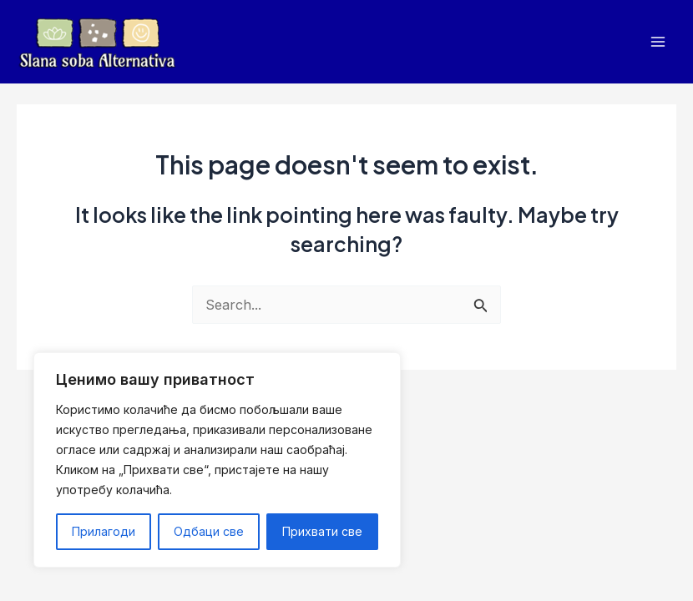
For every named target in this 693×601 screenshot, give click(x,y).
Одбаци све (209, 531)
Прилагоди (103, 531)
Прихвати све (322, 531)
